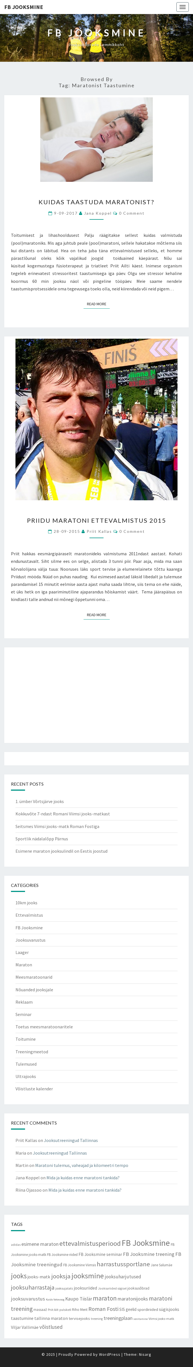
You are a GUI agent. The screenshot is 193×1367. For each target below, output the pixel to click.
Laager (22, 952)
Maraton (23, 964)
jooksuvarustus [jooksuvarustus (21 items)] (28, 1298)
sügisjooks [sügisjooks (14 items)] (169, 1309)
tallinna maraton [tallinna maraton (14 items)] (51, 1318)
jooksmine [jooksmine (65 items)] (87, 1275)
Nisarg (145, 1354)
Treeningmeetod (31, 1051)
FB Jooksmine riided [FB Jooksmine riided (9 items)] (62, 1254)
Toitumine (25, 1039)
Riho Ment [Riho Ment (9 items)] (79, 1309)
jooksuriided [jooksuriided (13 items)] (85, 1288)
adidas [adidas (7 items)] (16, 1245)
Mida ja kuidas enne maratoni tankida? (83, 1177)
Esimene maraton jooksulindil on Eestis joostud (61, 851)
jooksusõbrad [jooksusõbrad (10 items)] (138, 1288)
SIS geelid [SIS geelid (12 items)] (127, 1309)
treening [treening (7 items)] (97, 1319)
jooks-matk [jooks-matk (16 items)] (39, 1277)
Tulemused (26, 1064)
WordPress (109, 1354)
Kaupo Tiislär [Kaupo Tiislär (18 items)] (78, 1299)
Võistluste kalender (34, 1088)
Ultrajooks (25, 1076)
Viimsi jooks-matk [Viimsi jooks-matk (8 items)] (161, 1318)
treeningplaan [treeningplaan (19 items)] (118, 1318)
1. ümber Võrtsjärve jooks (39, 801)
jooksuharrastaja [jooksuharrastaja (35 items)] (33, 1287)
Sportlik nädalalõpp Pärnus (41, 838)
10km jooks (26, 902)
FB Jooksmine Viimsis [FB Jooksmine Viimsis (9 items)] (79, 1265)
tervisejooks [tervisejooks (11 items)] (79, 1318)
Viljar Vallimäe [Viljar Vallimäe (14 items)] (25, 1327)
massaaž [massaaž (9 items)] (40, 1309)
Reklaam (24, 1002)
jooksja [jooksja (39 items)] (61, 1276)
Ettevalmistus (29, 915)
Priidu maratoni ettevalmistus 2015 (96, 520)
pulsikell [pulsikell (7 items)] (65, 1310)
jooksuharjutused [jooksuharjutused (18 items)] (123, 1277)
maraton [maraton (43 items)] (105, 1298)
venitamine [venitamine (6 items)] (140, 1319)
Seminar (23, 1014)
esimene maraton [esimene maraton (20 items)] (40, 1244)
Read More (98, 303)
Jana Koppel (98, 213)
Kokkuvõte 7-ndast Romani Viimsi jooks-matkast (62, 813)
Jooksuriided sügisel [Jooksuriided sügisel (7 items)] (112, 1288)
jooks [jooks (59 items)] (19, 1275)
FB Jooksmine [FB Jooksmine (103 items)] (146, 1243)
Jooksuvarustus (30, 940)
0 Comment (132, 213)
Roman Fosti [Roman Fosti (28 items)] (103, 1309)
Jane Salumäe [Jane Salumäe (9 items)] (161, 1265)
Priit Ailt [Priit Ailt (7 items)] (53, 1310)
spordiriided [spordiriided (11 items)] (147, 1309)
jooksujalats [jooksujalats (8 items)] (64, 1288)
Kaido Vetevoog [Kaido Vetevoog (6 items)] (55, 1299)
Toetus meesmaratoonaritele (44, 1026)
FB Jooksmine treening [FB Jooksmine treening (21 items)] (148, 1254)
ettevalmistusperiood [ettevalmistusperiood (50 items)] (90, 1243)
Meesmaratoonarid (33, 977)
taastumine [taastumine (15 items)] (22, 1318)
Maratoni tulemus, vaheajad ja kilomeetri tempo (81, 1165)
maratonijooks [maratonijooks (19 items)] (133, 1298)
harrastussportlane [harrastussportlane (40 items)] (123, 1264)
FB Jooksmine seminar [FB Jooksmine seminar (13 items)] (100, 1254)
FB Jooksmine (23, 6)
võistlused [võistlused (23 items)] (51, 1327)
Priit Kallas (99, 531)
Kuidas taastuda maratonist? (96, 202)
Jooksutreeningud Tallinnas (71, 1140)
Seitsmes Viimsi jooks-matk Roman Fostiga (57, 826)
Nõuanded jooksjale (34, 989)
